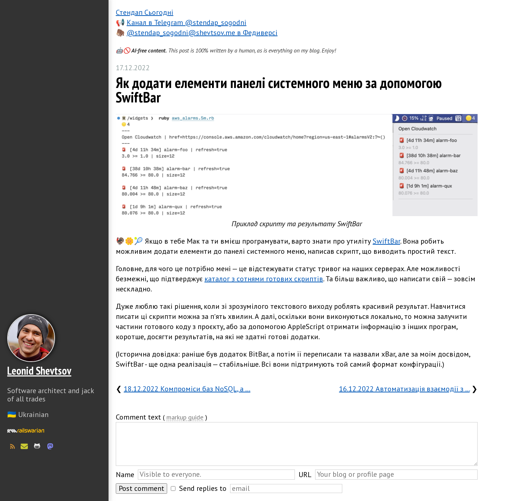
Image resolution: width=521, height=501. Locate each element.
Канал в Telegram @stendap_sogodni (186, 22)
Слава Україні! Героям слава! (54, 483)
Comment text (138, 417)
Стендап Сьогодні (144, 12)
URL (305, 474)
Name (125, 474)
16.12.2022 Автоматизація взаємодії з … (404, 388)
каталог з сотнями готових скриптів (263, 278)
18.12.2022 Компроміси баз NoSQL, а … (187, 388)
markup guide (184, 417)
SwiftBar (386, 241)
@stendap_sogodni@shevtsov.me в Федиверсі (202, 32)
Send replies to (202, 488)
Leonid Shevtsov (39, 370)
